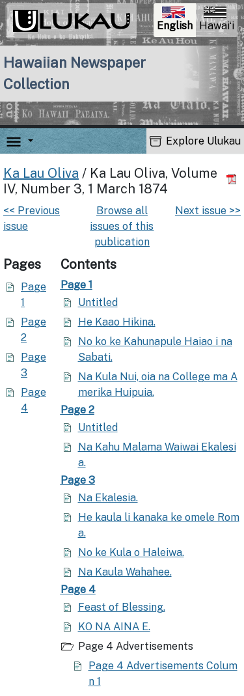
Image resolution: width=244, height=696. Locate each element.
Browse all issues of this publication (122, 226)
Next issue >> (208, 210)
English (176, 20)
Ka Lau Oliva (41, 173)
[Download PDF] (233, 179)
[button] (28, 141)
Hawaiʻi (216, 19)
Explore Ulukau (195, 141)
